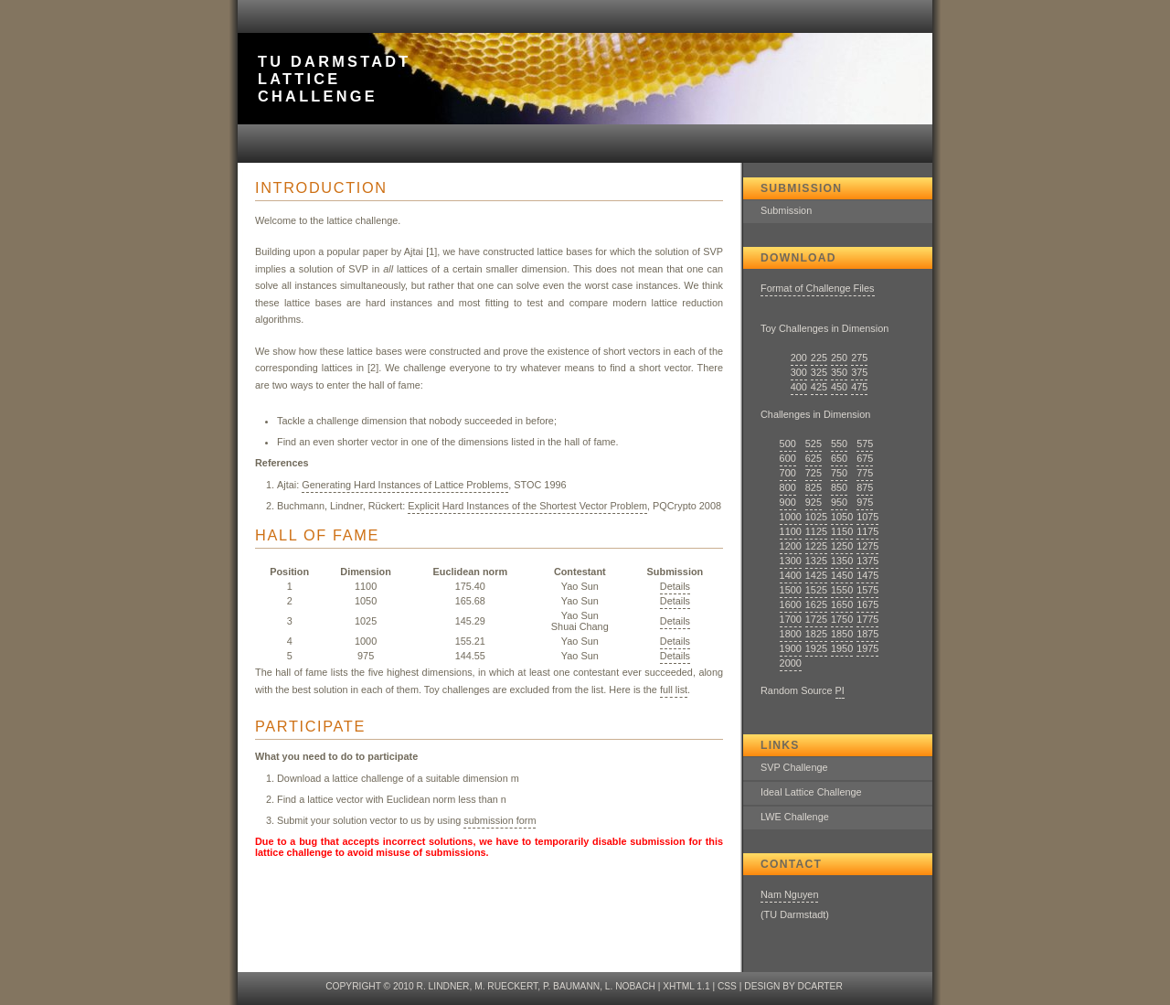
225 (819, 357)
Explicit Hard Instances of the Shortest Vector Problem (527, 505)
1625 (816, 604)
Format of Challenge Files (817, 288)
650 (839, 458)
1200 (791, 545)
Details (675, 586)
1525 (816, 589)
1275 (867, 545)
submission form (499, 820)
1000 (791, 516)
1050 (842, 516)
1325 (816, 560)
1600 (791, 604)
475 (859, 386)
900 (788, 502)
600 (788, 458)
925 (813, 502)
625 (813, 458)
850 (839, 487)
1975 (867, 648)
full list (673, 689)
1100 (791, 531)
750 (839, 472)
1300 (791, 560)
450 (839, 386)
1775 (867, 619)
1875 (867, 633)
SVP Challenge (794, 767)
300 (799, 372)
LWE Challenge (794, 816)
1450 (842, 575)
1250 (842, 545)
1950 (842, 648)
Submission (786, 210)
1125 (816, 531)
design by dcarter (793, 986)
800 (788, 487)
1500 (791, 589)
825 (813, 487)
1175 (867, 531)
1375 (867, 560)
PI (840, 690)
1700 (791, 619)
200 (799, 357)
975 (864, 502)
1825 (816, 633)
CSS (727, 986)
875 (864, 487)
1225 (816, 545)
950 (839, 502)
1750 (842, 619)
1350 (842, 560)
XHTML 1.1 (686, 986)
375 (859, 372)
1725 (816, 619)
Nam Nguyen (789, 894)
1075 (867, 516)
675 (864, 458)
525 (813, 443)
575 (864, 443)
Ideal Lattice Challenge (811, 791)
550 (839, 443)
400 (799, 386)
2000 (791, 663)
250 (839, 357)
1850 (842, 633)
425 (819, 386)
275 (859, 357)
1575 (867, 589)
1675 (867, 604)
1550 (842, 589)
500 (788, 443)
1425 (816, 575)
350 (839, 372)
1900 (791, 648)
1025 (816, 516)
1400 (791, 575)
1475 (867, 575)
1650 (842, 604)
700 (788, 472)
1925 (816, 648)
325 (819, 372)
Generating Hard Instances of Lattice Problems (405, 484)
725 (813, 472)
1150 (842, 531)
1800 (791, 633)
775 (864, 472)
